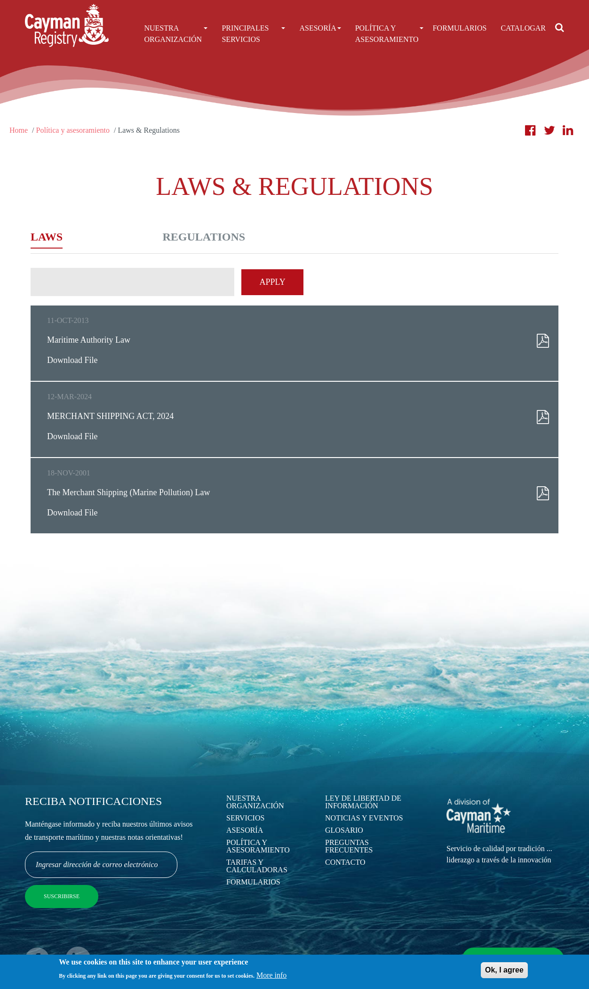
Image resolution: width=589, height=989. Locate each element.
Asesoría (320, 28)
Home (18, 130)
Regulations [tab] (204, 237)
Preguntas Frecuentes (349, 846)
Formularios (460, 28)
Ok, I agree (504, 972)
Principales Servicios (253, 33)
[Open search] (559, 27)
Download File (72, 360)
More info (271, 977)
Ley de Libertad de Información (363, 802)
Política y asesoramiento (73, 130)
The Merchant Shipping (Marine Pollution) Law (128, 492)
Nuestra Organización (175, 33)
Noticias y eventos (364, 818)
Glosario (344, 830)
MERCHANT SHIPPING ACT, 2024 (110, 416)
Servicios (245, 818)
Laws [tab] (47, 237)
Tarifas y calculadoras (256, 866)
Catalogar (523, 28)
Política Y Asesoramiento (387, 33)
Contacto (345, 862)
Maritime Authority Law (88, 340)
